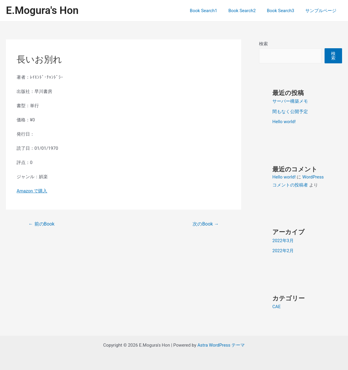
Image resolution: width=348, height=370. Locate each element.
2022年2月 (283, 249)
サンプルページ (322, 10)
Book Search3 (284, 10)
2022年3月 (283, 239)
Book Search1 (211, 10)
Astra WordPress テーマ (221, 344)
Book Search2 (247, 10)
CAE (276, 305)
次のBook (206, 223)
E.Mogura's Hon (42, 10)
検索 (263, 43)
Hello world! (284, 121)
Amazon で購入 (32, 191)
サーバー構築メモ (290, 101)
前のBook (41, 223)
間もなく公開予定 (290, 111)
